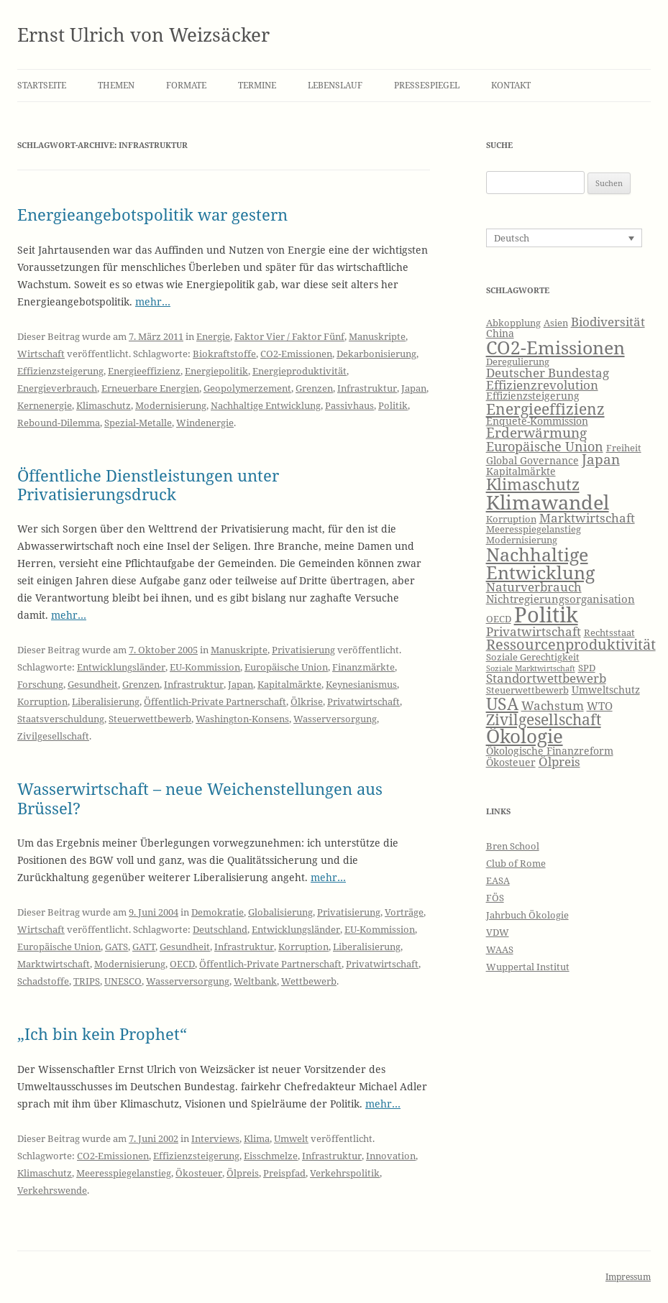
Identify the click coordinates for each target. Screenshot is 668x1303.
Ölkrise (306, 701)
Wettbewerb (309, 981)
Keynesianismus (361, 684)
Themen (116, 85)
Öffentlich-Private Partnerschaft (215, 701)
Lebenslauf (335, 85)
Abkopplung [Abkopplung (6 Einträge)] (513, 323)
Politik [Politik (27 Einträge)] (546, 614)
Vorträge (404, 912)
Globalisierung (280, 912)
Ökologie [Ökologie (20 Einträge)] (524, 736)
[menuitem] (564, 238)
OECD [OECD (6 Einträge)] (498, 619)
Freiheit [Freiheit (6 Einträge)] (623, 448)
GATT (143, 946)
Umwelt (291, 1138)
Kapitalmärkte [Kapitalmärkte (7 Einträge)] (521, 471)
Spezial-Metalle (138, 422)
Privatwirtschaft (363, 701)
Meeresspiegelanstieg (123, 1172)
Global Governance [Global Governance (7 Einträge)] (532, 460)
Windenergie (205, 422)
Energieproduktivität (299, 370)
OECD (182, 963)
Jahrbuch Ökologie (527, 914)
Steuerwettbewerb (150, 718)
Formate (186, 85)
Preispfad (284, 1172)
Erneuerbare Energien (150, 388)
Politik (393, 405)
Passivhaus (349, 405)
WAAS (499, 949)
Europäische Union (286, 666)
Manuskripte (377, 336)
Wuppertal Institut (527, 966)
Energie (213, 336)
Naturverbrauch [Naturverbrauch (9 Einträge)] (534, 587)
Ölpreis (243, 1172)
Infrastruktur (367, 388)
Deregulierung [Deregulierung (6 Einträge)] (517, 362)
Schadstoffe (43, 981)
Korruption (42, 701)
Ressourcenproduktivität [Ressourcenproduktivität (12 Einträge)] (571, 644)
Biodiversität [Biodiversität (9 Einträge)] (608, 321)
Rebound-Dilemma (58, 422)
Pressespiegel (426, 85)
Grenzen (314, 388)
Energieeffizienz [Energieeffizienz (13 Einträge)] (545, 409)
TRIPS (86, 981)
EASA (498, 880)
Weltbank (255, 981)
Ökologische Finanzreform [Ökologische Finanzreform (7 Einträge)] (549, 751)
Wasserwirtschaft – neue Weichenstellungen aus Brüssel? (200, 798)
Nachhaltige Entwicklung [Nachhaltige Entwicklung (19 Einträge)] (540, 563)
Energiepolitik (216, 370)
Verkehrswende (52, 1190)
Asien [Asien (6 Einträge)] (556, 323)
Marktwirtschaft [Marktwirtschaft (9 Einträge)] (587, 518)
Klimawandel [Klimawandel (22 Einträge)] (547, 502)
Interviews (215, 1138)
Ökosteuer (198, 1172)
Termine (257, 85)
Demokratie (217, 912)
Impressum (628, 1277)
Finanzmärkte (363, 666)
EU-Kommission (205, 666)
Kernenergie (44, 405)
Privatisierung (303, 649)
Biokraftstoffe (224, 353)
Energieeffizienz (144, 370)
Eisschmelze (271, 1155)
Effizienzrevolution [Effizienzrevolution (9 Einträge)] (542, 385)
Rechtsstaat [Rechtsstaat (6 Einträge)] (609, 633)
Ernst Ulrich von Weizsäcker (143, 34)
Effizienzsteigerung (60, 370)
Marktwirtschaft (53, 963)
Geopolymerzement (247, 388)
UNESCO (123, 981)
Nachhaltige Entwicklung (266, 405)
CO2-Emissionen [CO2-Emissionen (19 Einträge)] (555, 347)
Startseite (41, 85)
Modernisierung (170, 405)
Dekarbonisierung (376, 353)
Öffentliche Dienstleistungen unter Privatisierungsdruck (148, 484)
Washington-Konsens (242, 718)
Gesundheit (93, 684)
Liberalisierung (105, 701)
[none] (564, 238)
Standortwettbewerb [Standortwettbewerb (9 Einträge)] (546, 678)
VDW (497, 932)
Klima (257, 1138)
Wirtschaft (41, 353)
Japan (413, 388)
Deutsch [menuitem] (511, 237)
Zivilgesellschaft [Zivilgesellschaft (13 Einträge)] (543, 719)
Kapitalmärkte (289, 684)
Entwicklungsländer (121, 666)
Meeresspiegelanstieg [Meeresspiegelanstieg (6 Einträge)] (533, 529)
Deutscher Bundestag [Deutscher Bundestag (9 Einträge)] (547, 372)
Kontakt (511, 85)
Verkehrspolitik (345, 1172)
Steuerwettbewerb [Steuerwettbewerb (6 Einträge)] (527, 690)
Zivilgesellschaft (53, 735)
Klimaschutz (103, 405)
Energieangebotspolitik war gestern (152, 214)
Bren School (512, 845)
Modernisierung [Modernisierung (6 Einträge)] (521, 540)
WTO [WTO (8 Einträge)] (600, 706)
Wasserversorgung (335, 718)
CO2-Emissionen (296, 353)
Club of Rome (516, 863)
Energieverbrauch (57, 388)
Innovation (391, 1155)
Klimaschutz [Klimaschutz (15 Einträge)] (533, 484)
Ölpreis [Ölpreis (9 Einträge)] (559, 761)
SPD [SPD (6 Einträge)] (586, 668)
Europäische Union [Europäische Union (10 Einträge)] (544, 446)
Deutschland (220, 929)
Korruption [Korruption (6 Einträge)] (511, 519)
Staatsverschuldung (60, 718)
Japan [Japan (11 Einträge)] (601, 459)
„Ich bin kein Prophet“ (102, 1033)
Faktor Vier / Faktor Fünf (289, 336)
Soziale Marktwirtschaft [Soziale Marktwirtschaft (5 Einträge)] (530, 668)
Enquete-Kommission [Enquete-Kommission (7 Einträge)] (537, 421)
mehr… (152, 301)
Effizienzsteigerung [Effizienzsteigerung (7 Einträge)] (533, 395)
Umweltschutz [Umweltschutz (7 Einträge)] (606, 689)
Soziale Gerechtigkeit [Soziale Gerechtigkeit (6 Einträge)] (533, 657)
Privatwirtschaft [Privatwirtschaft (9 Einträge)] (533, 631)
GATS (116, 946)
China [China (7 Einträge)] (500, 333)
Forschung (40, 684)
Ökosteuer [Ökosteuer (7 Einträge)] (511, 762)
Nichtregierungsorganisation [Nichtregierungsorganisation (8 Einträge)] (560, 599)
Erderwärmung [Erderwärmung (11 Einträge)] (536, 432)
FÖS (495, 897)
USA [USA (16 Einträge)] (502, 703)
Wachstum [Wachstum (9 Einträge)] (552, 705)
